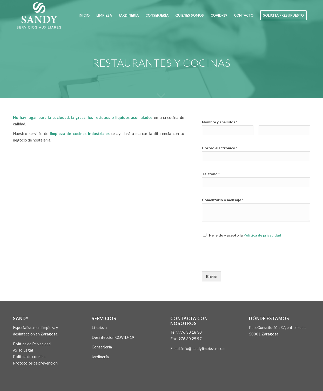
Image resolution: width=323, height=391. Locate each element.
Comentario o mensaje (222, 200)
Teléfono (211, 174)
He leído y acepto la (245, 235)
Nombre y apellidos (219, 122)
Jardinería (100, 356)
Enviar (211, 276)
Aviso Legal (23, 350)
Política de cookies (29, 356)
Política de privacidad (262, 235)
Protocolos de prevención (35, 363)
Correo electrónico (219, 148)
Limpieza (99, 327)
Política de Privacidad (32, 343)
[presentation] (241, 262)
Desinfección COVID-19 (113, 337)
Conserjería (102, 347)
